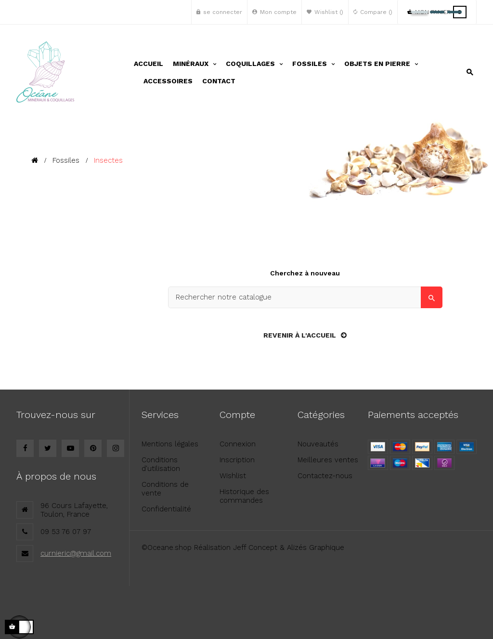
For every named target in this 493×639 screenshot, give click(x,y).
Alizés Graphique (315, 547)
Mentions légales (170, 444)
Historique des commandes (244, 496)
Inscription (237, 460)
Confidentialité (166, 509)
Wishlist (233, 475)
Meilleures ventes (328, 460)
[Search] (305, 297)
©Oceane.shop (167, 547)
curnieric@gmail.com (75, 553)
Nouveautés (318, 444)
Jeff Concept (255, 547)
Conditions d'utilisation (161, 464)
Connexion (238, 444)
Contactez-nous (325, 475)
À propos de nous (56, 476)
